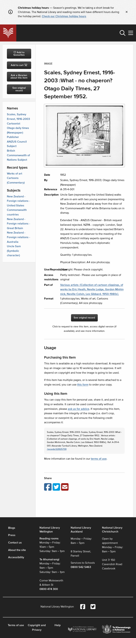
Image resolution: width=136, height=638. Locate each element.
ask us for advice (78, 409)
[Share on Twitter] (57, 487)
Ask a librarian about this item (18, 76)
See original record (19, 89)
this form (82, 384)
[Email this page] (65, 487)
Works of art (14, 173)
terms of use (99, 459)
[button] (122, 33)
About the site (17, 550)
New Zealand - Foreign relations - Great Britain (18, 223)
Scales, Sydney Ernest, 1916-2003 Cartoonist (18, 119)
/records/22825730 (57, 449)
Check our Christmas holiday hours (64, 16)
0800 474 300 (48, 589)
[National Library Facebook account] (82, 607)
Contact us (15, 542)
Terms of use (16, 625)
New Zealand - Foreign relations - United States (18, 201)
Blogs (11, 528)
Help (58, 625)
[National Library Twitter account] (92, 607)
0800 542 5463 (81, 567)
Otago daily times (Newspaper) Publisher (18, 132)
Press (11, 535)
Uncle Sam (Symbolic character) (14, 251)
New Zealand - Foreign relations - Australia (18, 237)
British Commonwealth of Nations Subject (18, 155)
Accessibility (16, 557)
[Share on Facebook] (48, 487)
